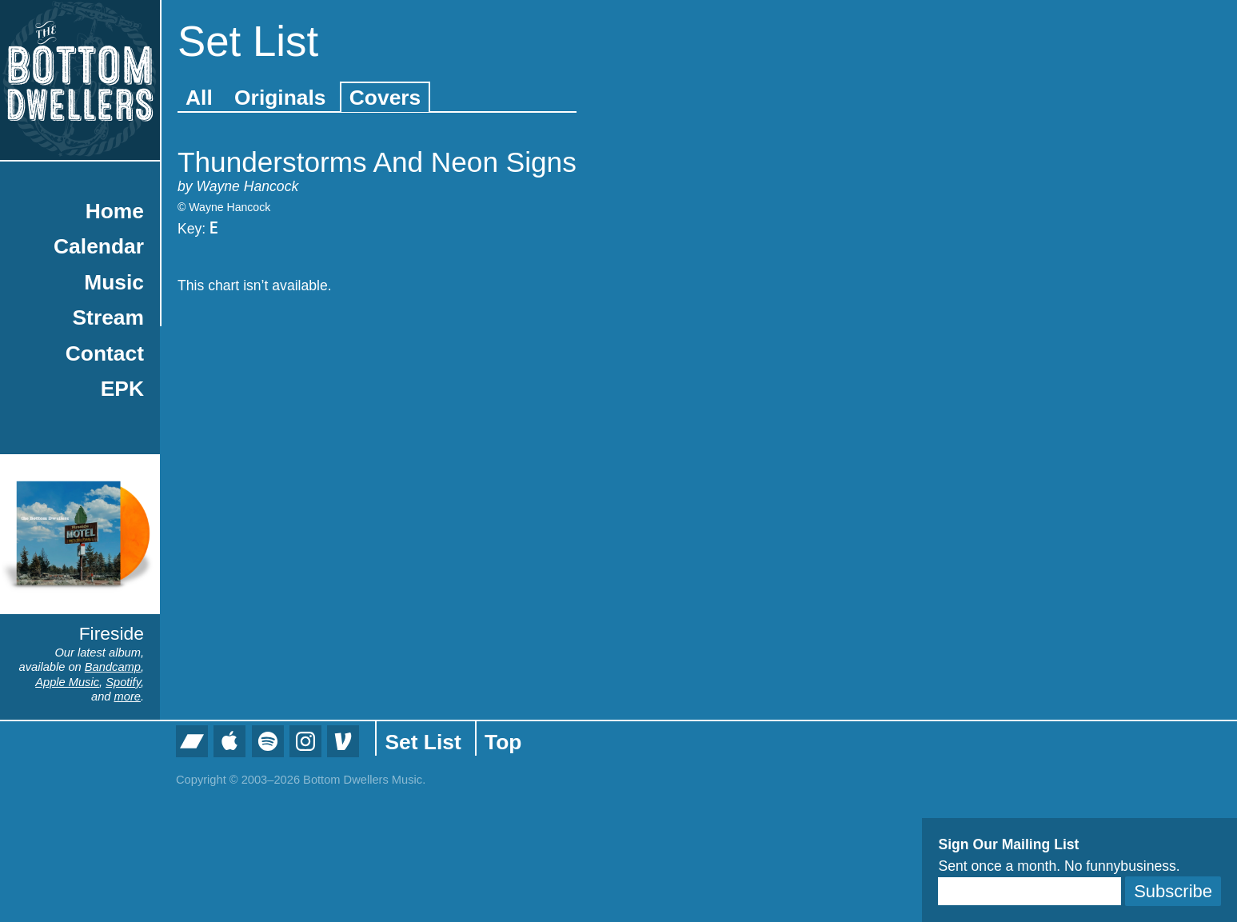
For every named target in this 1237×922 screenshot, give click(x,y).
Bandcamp (113, 667)
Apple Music (67, 682)
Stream (108, 317)
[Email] (1029, 891)
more (127, 696)
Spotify (123, 682)
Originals (279, 98)
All (199, 98)
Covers (385, 98)
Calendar (99, 246)
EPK (122, 389)
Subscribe (1173, 891)
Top (503, 742)
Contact (105, 353)
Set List (423, 742)
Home (115, 211)
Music (114, 282)
